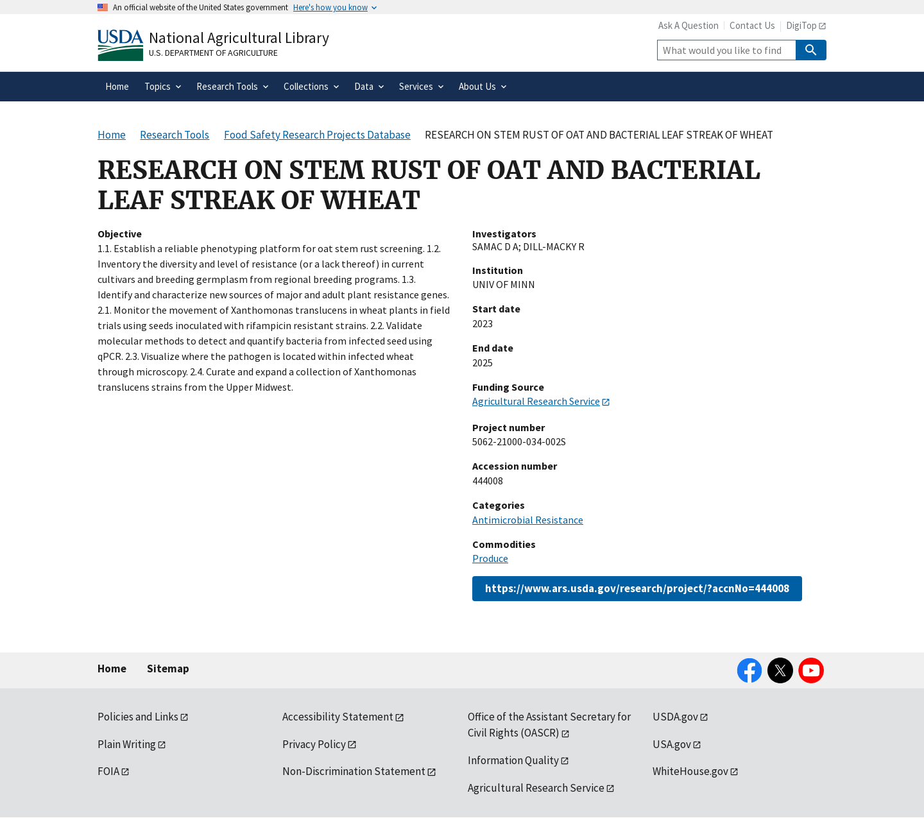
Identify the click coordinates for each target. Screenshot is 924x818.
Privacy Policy (314, 744)
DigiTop (801, 25)
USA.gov (672, 744)
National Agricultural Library (239, 37)
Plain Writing (127, 744)
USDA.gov (675, 717)
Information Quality (513, 760)
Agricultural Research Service (536, 401)
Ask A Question (688, 25)
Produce (490, 558)
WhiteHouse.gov (690, 771)
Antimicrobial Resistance (527, 519)
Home (112, 668)
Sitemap (168, 668)
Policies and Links (138, 717)
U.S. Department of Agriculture (213, 52)
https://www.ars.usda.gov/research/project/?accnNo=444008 (637, 588)
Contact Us (752, 25)
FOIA (108, 771)
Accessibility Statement (337, 717)
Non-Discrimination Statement (353, 771)
